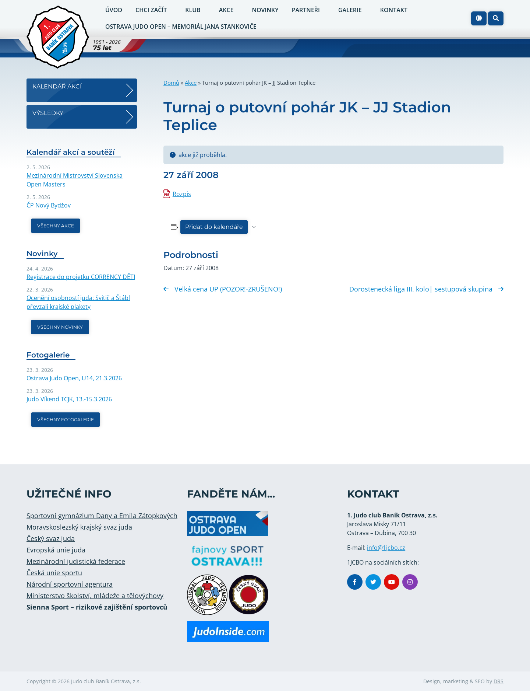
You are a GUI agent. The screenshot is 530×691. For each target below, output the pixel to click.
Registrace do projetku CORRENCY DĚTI (80, 277)
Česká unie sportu (54, 572)
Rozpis (182, 194)
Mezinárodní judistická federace (75, 561)
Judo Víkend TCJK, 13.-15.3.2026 (69, 399)
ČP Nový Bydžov (48, 205)
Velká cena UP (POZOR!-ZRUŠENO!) (222, 289)
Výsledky (47, 112)
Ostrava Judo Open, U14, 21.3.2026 (74, 378)
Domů (171, 82)
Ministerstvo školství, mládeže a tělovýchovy (94, 595)
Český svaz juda (50, 538)
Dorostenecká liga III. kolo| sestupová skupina (426, 289)
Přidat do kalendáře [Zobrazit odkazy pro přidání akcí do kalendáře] (214, 226)
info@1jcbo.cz (386, 548)
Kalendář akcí (57, 86)
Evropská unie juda (55, 549)
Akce (191, 82)
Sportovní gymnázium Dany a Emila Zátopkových (101, 515)
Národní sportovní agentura (69, 584)
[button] (496, 18)
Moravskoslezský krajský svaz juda (79, 527)
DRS (499, 681)
